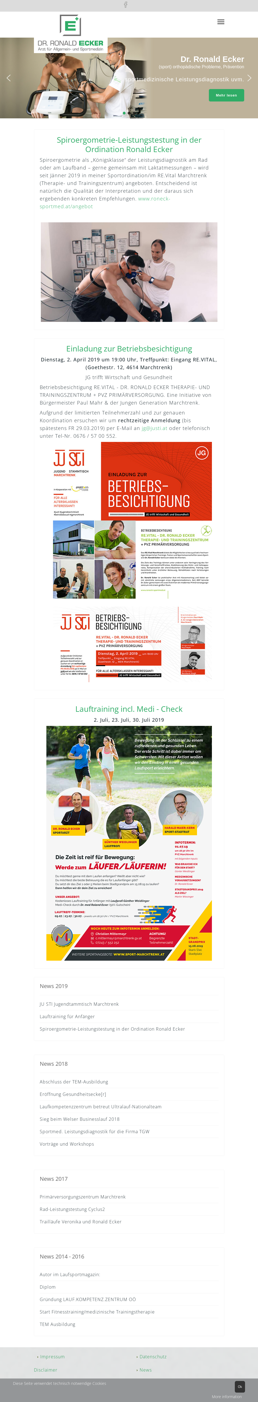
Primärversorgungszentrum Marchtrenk (83, 1197)
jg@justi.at (154, 428)
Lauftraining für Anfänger (67, 1016)
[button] (8, 78)
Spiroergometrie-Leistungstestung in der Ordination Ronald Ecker (112, 1029)
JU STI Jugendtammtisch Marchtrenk (79, 1004)
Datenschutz (153, 1357)
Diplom (48, 1287)
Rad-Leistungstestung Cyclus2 (72, 1209)
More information (227, 1396)
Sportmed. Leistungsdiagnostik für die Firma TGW (95, 1132)
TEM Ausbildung (57, 1324)
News (146, 1370)
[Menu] (220, 22)
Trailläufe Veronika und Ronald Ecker (81, 1222)
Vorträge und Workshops (67, 1144)
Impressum (52, 1357)
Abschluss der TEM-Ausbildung (74, 1082)
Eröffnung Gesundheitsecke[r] (73, 1094)
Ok (240, 1386)
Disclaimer (45, 1370)
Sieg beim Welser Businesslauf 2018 (80, 1119)
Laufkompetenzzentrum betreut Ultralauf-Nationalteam (101, 1107)
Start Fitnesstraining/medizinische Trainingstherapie (97, 1312)
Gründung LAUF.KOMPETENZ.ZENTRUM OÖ (88, 1299)
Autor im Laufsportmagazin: (70, 1274)
